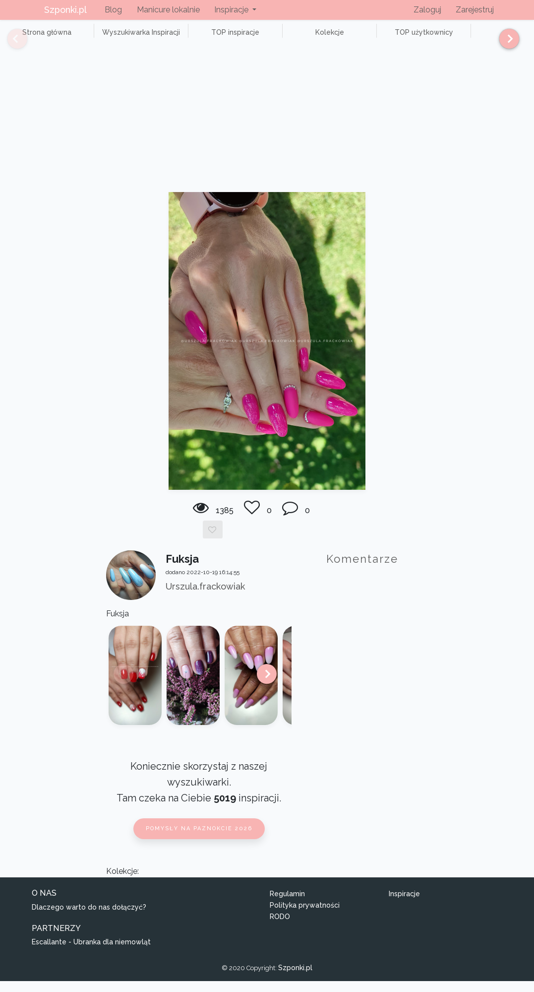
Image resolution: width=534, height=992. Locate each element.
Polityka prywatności (305, 916)
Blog (113, 9)
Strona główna (39, 38)
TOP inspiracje (198, 38)
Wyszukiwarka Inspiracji (119, 37)
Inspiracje (404, 905)
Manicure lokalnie (168, 9)
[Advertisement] (267, 128)
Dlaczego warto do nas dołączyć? (89, 918)
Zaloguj (427, 9)
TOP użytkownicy (357, 38)
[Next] (505, 43)
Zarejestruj (475, 9)
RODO (280, 927)
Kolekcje (277, 38)
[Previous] (9, 43)
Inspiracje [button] (232, 9)
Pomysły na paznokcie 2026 (199, 840)
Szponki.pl (65, 9)
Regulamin (287, 905)
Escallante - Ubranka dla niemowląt (91, 953)
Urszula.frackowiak (205, 598)
